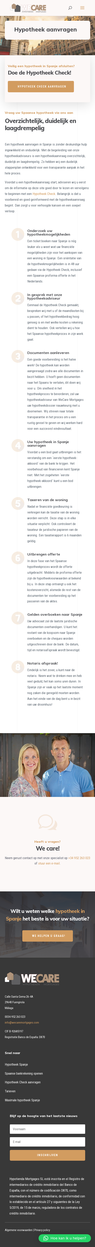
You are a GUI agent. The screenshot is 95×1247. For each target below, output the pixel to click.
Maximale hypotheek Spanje (22, 1100)
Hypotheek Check (44, 194)
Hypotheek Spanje (16, 1064)
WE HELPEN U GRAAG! (48, 935)
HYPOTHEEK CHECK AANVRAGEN (42, 86)
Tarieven (10, 1091)
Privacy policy (42, 1230)
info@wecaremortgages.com (22, 1022)
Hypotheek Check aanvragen (23, 1082)
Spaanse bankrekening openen (24, 1073)
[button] (65, 1238)
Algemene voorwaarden (18, 1230)
